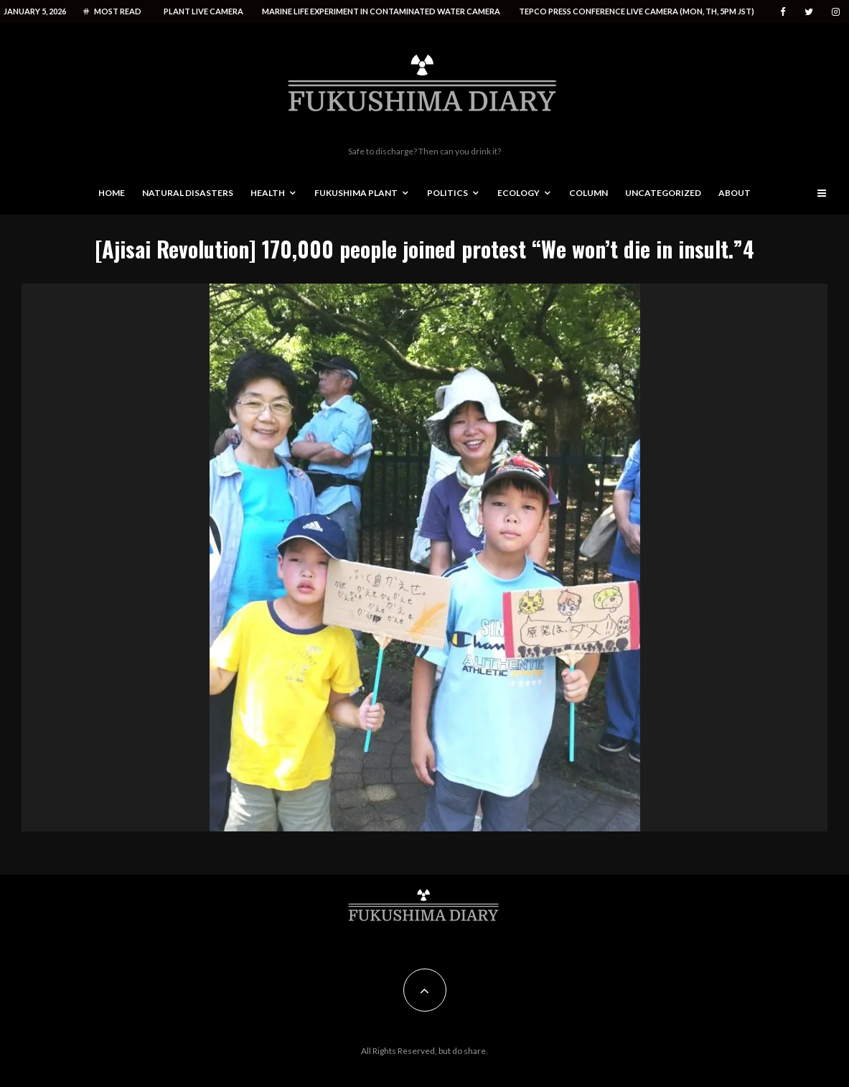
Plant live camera (203, 11)
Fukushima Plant (356, 192)
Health (267, 192)
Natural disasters (187, 192)
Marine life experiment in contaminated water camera (381, 11)
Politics (447, 192)
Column (588, 192)
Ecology (518, 192)
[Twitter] (808, 12)
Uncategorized (663, 192)
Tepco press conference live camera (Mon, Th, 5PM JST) (636, 11)
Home (111, 192)
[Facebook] (783, 12)
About (734, 192)
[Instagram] (835, 12)
